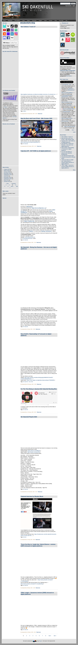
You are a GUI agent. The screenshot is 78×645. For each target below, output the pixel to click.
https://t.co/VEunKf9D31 (68, 92)
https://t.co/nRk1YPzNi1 (67, 102)
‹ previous (13, 183)
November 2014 (7, 173)
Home (4, 20)
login (74, 5)
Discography (17, 20)
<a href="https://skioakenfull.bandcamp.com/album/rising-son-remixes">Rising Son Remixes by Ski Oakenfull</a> (36, 278)
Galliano (24, 111)
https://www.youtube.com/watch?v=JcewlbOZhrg (32, 583)
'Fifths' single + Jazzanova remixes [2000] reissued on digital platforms (68, 166)
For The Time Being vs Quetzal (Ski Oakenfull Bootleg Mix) (39, 389)
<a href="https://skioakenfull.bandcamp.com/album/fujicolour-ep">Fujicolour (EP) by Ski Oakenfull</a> (10, 70)
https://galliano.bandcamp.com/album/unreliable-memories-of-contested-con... (39, 94)
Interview (24, 537)
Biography (10, 20)
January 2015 (7, 172)
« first (7, 183)
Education (34, 20)
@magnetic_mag (67, 84)
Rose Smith (31, 381)
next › (12, 186)
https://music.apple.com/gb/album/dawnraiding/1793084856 (41, 380)
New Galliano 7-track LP (28, 26)
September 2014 (8, 174)
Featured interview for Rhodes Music (32, 496)
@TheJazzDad (67, 111)
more (74, 132)
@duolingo (69, 104)
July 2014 (6, 176)
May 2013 (6, 180)
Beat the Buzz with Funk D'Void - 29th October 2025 (36, 118)
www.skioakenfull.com (30, 237)
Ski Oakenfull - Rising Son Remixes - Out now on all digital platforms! (68, 145)
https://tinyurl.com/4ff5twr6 (34, 450)
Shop (55, 20)
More (74, 170)
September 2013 (8, 178)
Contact (50, 20)
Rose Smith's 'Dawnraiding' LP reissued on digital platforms (68, 149)
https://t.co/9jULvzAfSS (67, 118)
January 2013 (7, 181)
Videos (28, 20)
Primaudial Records (28, 238)
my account (68, 5)
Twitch (6, 107)
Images (40, 20)
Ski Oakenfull (25, 143)
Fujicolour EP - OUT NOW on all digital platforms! (36, 151)
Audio (23, 20)
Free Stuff (61, 20)
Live (66, 20)
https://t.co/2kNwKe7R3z (69, 108)
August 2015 (7, 169)
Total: (65, 28)
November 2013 (7, 177)
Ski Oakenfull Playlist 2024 (29, 417)
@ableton (71, 88)
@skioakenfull (71, 90)
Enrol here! (69, 76)
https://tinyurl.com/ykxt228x (34, 452)
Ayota (45, 20)
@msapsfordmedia (68, 95)
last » (55, 635)
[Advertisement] (10, 207)
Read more (40, 113)
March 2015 (6, 170)
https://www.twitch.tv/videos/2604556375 (30, 142)
